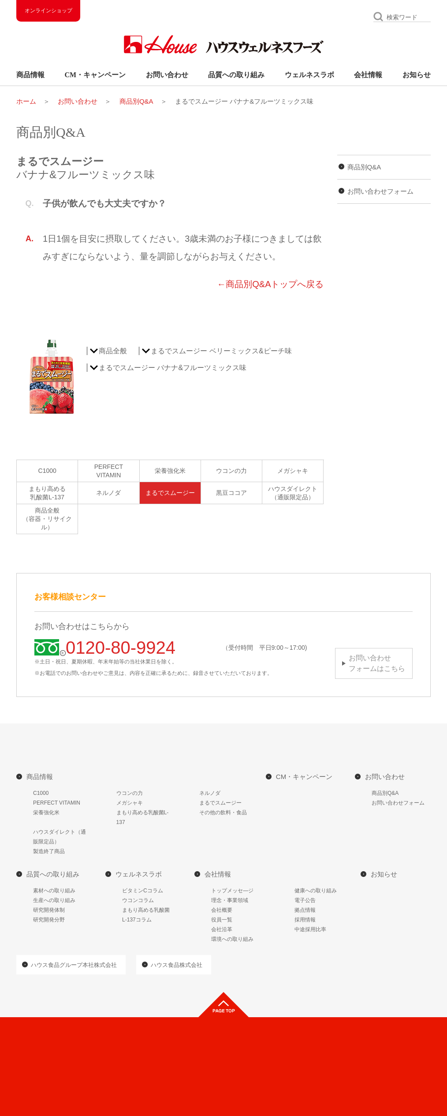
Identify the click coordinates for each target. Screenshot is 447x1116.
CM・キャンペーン (95, 75)
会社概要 (221, 910)
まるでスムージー (170, 492)
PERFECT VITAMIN (56, 803)
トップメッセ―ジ (232, 891)
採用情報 (305, 920)
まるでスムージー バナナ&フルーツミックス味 (172, 367)
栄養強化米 (170, 470)
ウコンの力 (231, 470)
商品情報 (30, 75)
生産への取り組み (54, 900)
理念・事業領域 (229, 900)
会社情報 (368, 75)
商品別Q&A (136, 101)
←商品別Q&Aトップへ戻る (270, 284)
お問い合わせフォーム (380, 191)
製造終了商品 (49, 851)
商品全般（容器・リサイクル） (47, 519)
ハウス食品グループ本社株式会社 (74, 965)
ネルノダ (108, 492)
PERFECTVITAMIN (108, 471)
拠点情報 (305, 910)
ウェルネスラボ (309, 75)
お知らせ (416, 75)
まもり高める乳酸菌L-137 (47, 493)
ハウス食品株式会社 (176, 965)
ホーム (26, 101)
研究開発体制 (49, 910)
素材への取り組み (54, 891)
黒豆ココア (231, 492)
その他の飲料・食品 (223, 812)
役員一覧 (221, 920)
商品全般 (113, 351)
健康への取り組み (315, 891)
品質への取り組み (236, 75)
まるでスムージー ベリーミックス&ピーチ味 (221, 351)
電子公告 (305, 900)
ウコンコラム (138, 900)
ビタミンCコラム (142, 891)
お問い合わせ (167, 75)
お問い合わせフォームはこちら (377, 663)
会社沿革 (221, 929)
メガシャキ (292, 470)
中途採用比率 (310, 929)
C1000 (47, 470)
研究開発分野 (49, 920)
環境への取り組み (232, 939)
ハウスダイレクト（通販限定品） (292, 493)
